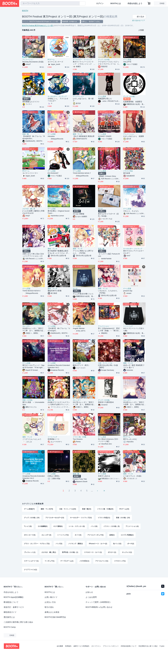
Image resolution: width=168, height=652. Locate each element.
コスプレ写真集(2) (127, 535)
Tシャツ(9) (28, 526)
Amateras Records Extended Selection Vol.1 (59, 366)
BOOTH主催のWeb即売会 (55, 617)
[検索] (76, 3)
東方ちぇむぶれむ (130, 439)
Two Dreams (78, 439)
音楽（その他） (27, 400)
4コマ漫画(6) (58, 526)
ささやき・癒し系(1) (48, 552)
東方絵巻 (126, 173)
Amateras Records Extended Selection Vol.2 (33, 477)
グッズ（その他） (104, 59)
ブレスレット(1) (29, 552)
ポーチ (100, 209)
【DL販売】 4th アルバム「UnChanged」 (59, 329)
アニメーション (27, 59)
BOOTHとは (115, 3)
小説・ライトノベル (105, 363)
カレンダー (26, 326)
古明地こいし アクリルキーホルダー (58, 100)
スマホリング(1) (120, 561)
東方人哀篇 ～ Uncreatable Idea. (33, 403)
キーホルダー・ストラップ (82, 59)
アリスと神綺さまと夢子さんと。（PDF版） (83, 252)
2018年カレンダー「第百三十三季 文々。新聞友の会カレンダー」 (32, 329)
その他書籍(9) (43, 526)
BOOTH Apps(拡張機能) (13, 597)
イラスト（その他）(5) (111, 526)
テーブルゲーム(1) (66, 561)
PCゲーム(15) (124, 509)
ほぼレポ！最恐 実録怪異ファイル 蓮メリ (133, 366)
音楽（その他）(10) (123, 518)
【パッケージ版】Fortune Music (109, 255)
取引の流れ (49, 607)
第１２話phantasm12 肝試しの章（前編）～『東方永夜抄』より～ (109, 329)
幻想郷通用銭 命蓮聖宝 (132, 102)
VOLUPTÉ (127, 62)
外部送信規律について (128, 646)
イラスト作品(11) (104, 518)
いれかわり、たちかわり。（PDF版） (108, 292)
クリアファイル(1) (30, 570)
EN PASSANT (53, 173)
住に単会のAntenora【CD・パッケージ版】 (109, 440)
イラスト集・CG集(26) (105, 509)
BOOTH (25, 11)
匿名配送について (11, 602)
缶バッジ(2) (117, 544)
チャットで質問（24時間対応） (99, 602)
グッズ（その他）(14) (31, 518)
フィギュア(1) (49, 561)
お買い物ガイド (51, 597)
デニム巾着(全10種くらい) (83, 294)
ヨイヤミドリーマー (30, 173)
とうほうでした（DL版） (133, 476)
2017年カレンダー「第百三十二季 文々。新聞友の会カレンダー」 (83, 403)
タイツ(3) (78, 535)
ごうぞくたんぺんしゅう (31, 439)
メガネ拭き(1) (84, 561)
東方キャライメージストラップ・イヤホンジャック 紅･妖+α (83, 63)
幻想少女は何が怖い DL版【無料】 (108, 366)
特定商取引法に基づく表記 (148, 646)
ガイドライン (96, 646)
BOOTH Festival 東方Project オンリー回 (37, 26)
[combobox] (50, 3)
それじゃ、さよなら (131, 211)
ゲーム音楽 (127, 59)
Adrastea (51, 136)
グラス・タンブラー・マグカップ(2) (37, 544)
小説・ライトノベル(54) (67, 509)
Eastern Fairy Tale (80, 479)
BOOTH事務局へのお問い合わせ (99, 607)
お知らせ (89, 592)
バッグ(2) (59, 544)
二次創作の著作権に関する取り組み (18, 622)
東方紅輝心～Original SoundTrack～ (58, 212)
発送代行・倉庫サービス (14, 607)
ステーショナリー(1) (31, 561)
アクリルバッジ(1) (101, 561)
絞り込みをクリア (138, 20)
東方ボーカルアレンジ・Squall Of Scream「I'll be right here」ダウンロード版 (33, 366)
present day (127, 291)
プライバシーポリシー (111, 646)
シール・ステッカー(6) (77, 526)
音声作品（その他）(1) (70, 552)
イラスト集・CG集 (79, 437)
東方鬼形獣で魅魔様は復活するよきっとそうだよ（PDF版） (58, 252)
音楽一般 (25, 134)
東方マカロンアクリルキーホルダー (133, 252)
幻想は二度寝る (54, 476)
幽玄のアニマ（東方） (81, 365)
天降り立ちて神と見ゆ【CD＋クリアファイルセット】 (33, 255)
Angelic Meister (79, 328)
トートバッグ (128, 326)
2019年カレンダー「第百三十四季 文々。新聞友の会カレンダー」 (133, 403)
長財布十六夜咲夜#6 (106, 402)
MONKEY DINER (104, 136)
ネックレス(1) (127, 552)
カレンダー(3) (46, 535)
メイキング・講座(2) (75, 544)
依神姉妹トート (54, 439)
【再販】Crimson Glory (107, 176)
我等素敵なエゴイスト (31, 102)
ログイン (100, 3)
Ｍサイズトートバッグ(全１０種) (133, 329)
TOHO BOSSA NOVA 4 (31, 291)
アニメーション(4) (132, 526)
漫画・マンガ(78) (47, 509)
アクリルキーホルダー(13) (54, 518)
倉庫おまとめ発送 (52, 612)
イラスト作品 (128, 171)
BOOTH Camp (10, 627)
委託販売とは (9, 617)
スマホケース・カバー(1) (93, 552)
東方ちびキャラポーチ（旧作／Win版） (108, 215)
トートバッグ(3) (63, 535)
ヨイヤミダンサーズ (55, 62)
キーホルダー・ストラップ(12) (81, 518)
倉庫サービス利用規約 (81, 646)
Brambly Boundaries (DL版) (33, 62)
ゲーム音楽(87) (29, 509)
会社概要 (60, 646)
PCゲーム (51, 59)
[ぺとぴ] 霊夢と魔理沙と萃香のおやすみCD (33, 212)
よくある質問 (91, 597)
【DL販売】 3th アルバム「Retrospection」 (33, 137)
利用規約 (68, 646)
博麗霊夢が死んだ (105, 99)
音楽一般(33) (86, 509)
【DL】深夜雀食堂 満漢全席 (83, 136)
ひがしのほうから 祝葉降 (133, 136)
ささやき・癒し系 (28, 209)
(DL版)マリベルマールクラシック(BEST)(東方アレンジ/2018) (59, 403)
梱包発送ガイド (10, 612)
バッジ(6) (94, 526)
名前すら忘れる (104, 476)
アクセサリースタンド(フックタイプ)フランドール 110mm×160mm (108, 63)
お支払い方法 (50, 602)
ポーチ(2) (130, 544)
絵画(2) (112, 535)
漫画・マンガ (27, 96)
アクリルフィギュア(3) (95, 535)
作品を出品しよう (135, 3)
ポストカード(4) (29, 535)
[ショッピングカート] (149, 3)
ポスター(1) (112, 552)
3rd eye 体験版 (78, 214)
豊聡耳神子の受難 (54, 291)
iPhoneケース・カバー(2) (98, 544)
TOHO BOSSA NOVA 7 (82, 173)
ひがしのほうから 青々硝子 (83, 100)
